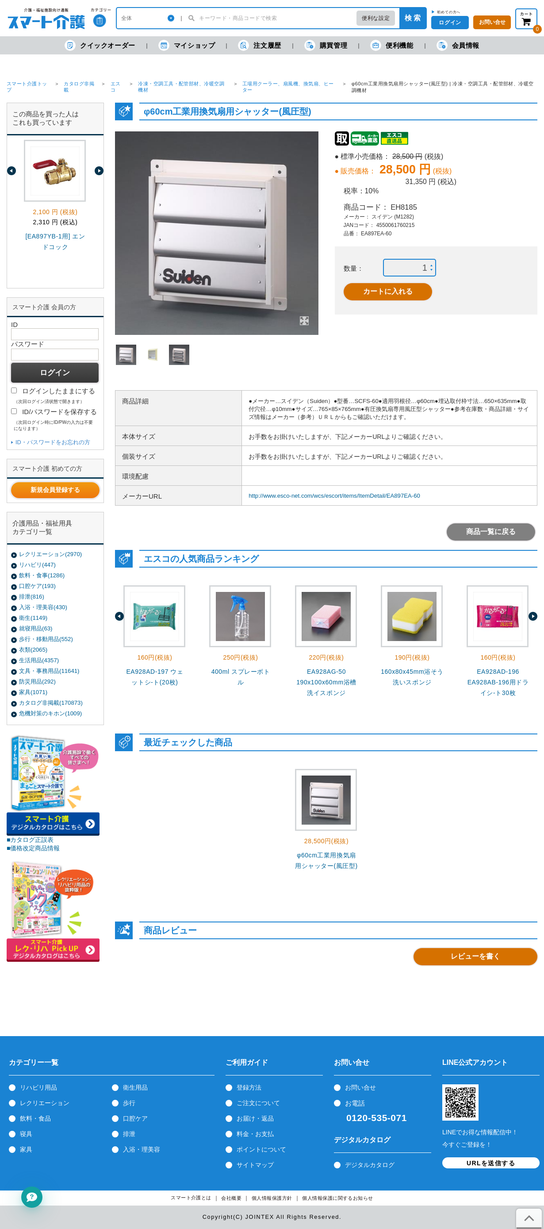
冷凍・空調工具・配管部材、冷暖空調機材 (181, 86)
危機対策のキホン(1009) (50, 713)
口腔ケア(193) (37, 586)
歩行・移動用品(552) (46, 639)
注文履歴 (259, 45)
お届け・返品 (255, 1118)
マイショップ (186, 45)
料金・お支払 (255, 1134)
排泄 (129, 1134)
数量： (354, 268)
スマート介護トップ (27, 86)
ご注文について (258, 1103)
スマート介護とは (191, 1197)
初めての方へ (448, 12)
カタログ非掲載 (79, 86)
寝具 (26, 1134)
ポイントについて (261, 1149)
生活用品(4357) (39, 660)
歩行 (129, 1103)
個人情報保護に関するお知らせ (337, 1198)
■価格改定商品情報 (33, 848)
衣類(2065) (33, 649)
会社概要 (231, 1198)
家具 (26, 1149)
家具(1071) (33, 692)
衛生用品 (135, 1087)
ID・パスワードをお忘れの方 (52, 442)
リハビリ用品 (38, 1087)
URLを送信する (491, 1163)
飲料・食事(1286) (42, 575)
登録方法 (249, 1087)
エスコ (116, 86)
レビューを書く (475, 956)
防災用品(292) (37, 681)
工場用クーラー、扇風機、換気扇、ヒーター (288, 86)
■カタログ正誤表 (30, 839)
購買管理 (325, 45)
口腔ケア (135, 1118)
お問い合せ (360, 1087)
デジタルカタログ (370, 1165)
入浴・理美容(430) (43, 607)
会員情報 (458, 45)
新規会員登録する (55, 489)
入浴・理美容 (141, 1149)
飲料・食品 (35, 1118)
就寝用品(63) (35, 628)
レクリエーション (44, 1103)
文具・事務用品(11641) (49, 671)
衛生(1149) (33, 617)
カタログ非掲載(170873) (51, 702)
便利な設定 (376, 18)
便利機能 (391, 45)
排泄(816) (31, 596)
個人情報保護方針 (272, 1198)
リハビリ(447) (37, 564)
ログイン (450, 22)
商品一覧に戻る (491, 531)
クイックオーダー (100, 45)
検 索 (413, 18)
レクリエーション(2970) (50, 554)
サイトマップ (255, 1165)
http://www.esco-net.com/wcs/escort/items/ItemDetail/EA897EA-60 (334, 495)
